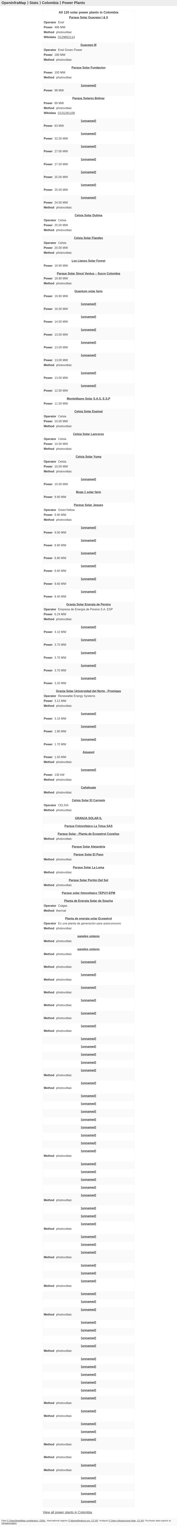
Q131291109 (66, 113)
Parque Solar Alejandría (88, 846)
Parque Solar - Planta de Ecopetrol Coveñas (88, 833)
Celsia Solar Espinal (88, 411)
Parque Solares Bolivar (88, 98)
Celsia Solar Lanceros (88, 434)
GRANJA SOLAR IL (88, 818)
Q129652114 (66, 37)
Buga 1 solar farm (88, 492)
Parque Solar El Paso (88, 854)
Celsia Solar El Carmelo (88, 800)
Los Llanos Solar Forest (88, 260)
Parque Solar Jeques (88, 505)
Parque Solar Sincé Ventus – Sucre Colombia (88, 273)
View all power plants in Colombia (67, 1512)
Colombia (50, 3)
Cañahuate (88, 787)
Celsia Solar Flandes (88, 237)
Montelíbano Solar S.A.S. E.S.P (88, 398)
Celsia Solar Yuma (88, 456)
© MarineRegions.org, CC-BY (83, 1520)
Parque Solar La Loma (88, 867)
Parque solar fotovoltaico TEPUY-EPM (88, 893)
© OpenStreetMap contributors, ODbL (26, 1520)
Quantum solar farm (89, 291)
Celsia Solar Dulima (88, 215)
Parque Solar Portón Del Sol (88, 880)
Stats (34, 3)
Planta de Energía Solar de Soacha (88, 900)
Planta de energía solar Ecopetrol (88, 918)
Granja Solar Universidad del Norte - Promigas (88, 691)
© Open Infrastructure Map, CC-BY (126, 1520)
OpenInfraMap (13, 3)
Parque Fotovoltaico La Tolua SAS (88, 826)
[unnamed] (88, 85)
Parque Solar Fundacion (88, 67)
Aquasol (88, 752)
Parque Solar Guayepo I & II (88, 17)
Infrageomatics (9, 1523)
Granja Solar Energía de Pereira (88, 604)
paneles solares (88, 936)
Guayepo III (88, 45)
